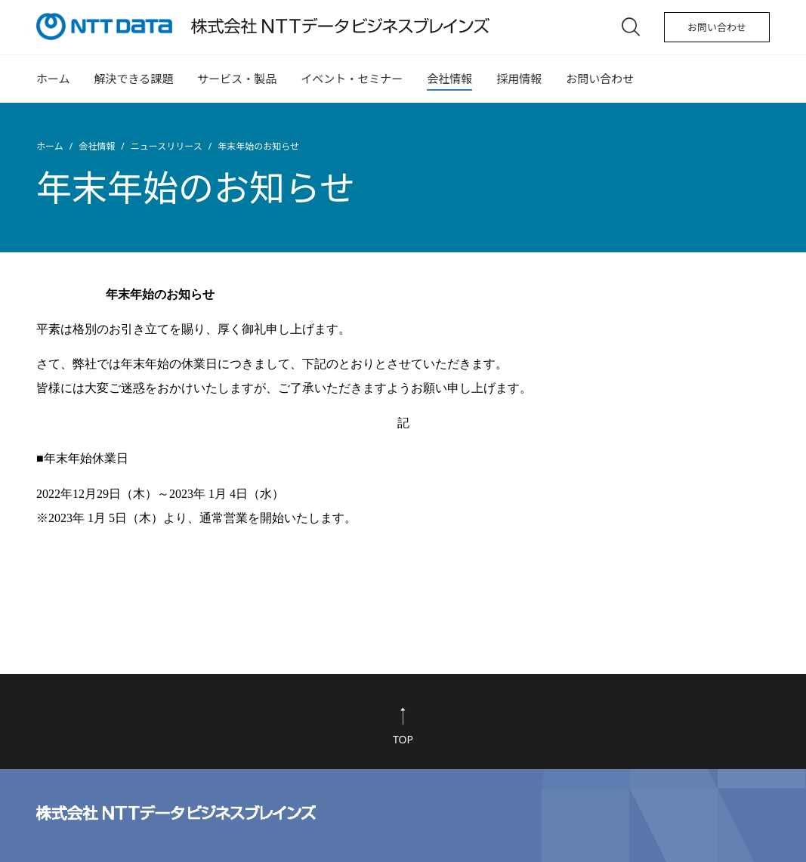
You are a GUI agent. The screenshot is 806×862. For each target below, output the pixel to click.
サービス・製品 (236, 78)
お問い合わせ (716, 27)
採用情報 (519, 78)
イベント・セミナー (352, 78)
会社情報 (449, 78)
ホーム (53, 78)
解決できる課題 (134, 78)
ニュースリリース (166, 146)
